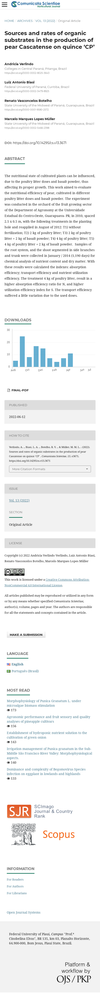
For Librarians (17, 893)
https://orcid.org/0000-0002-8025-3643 (27, 73)
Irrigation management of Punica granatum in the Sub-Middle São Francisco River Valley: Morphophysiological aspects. (49, 753)
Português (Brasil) (25, 671)
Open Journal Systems (23, 912)
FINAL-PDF (20, 390)
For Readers (15, 879)
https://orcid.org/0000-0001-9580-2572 (27, 109)
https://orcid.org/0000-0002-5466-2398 (27, 127)
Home (9, 21)
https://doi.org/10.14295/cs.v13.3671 (39, 143)
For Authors (15, 886)
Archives (25, 21)
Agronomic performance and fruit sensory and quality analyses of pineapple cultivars (48, 719)
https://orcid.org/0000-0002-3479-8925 (27, 91)
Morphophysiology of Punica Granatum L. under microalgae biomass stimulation (44, 703)
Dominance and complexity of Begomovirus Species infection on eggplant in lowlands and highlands (46, 771)
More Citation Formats (28, 469)
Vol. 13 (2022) (45, 21)
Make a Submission (26, 634)
